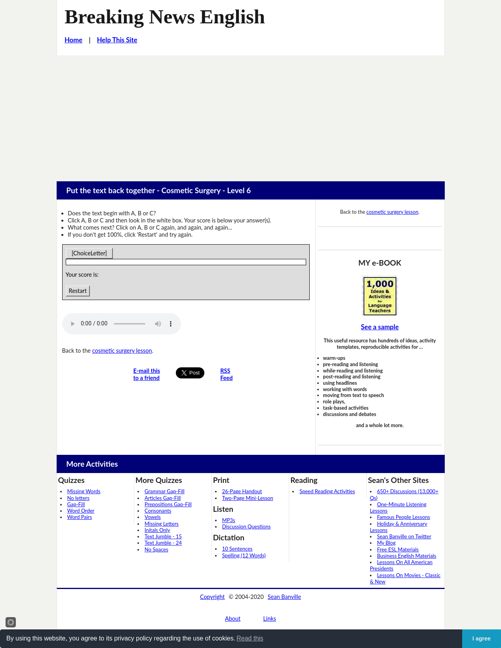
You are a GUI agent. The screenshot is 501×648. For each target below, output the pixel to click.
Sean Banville (284, 596)
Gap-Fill (76, 504)
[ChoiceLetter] (89, 253)
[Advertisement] (250, 114)
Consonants (158, 510)
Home (73, 40)
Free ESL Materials (398, 549)
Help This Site (117, 40)
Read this (249, 638)
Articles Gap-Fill (163, 498)
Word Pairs (79, 517)
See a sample (380, 327)
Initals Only (157, 530)
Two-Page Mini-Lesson (247, 498)
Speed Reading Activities (327, 491)
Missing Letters (162, 524)
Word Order (81, 510)
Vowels (153, 517)
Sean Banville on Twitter (404, 536)
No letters (78, 498)
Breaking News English (165, 17)
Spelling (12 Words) (244, 555)
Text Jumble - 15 (163, 536)
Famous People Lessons (403, 517)
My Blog (386, 543)
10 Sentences (237, 548)
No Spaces (156, 549)
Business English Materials (406, 556)
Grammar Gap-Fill (165, 491)
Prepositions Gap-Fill (168, 504)
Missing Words (84, 491)
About (232, 618)
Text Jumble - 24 (163, 543)
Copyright (212, 596)
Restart (78, 290)
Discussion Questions (246, 526)
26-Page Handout (242, 491)
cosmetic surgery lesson (122, 350)
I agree (481, 638)
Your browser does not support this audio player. (121, 323)
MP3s (228, 520)
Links (269, 618)
